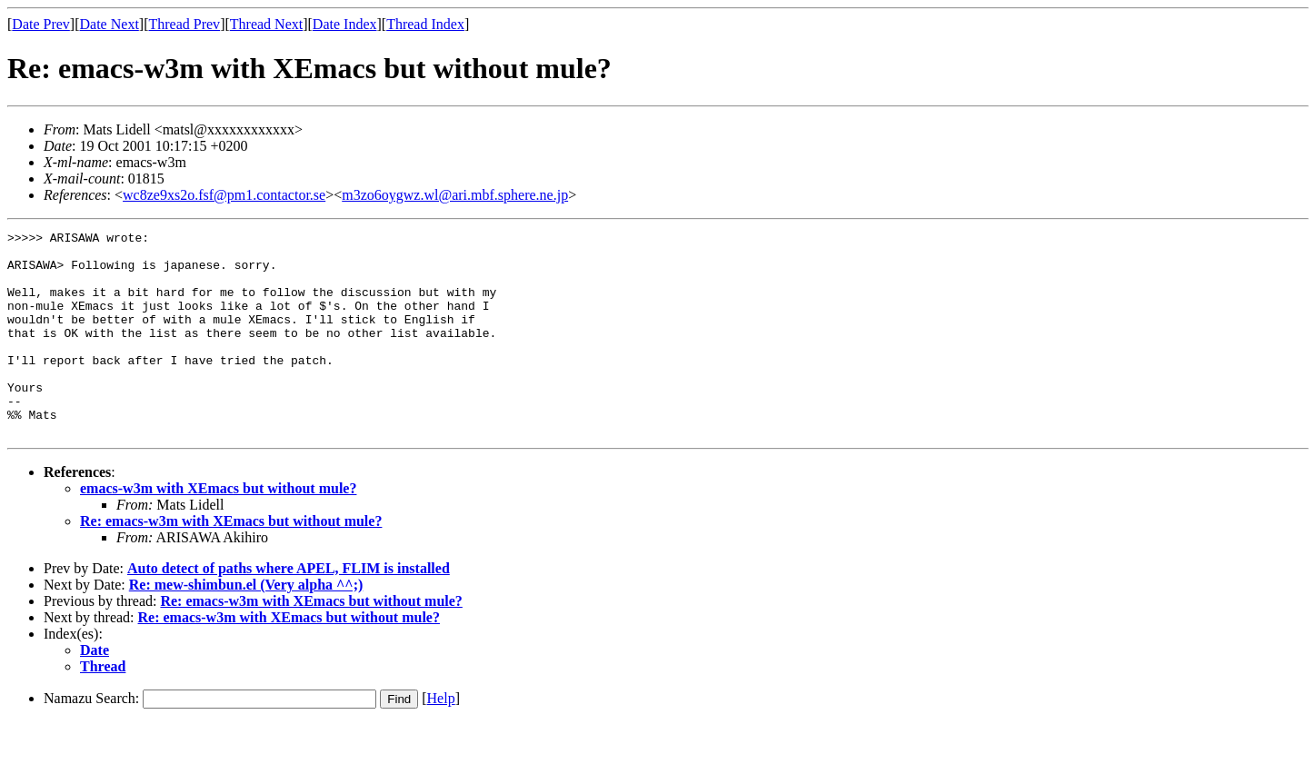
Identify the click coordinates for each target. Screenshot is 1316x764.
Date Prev (41, 24)
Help (441, 739)
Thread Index (425, 24)
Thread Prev (184, 24)
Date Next (109, 24)
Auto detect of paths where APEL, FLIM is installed (288, 609)
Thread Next (266, 24)
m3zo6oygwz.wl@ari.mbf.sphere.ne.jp (455, 195)
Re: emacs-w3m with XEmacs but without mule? (231, 562)
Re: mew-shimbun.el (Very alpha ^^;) (246, 625)
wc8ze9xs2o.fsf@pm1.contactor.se (224, 195)
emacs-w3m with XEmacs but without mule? (218, 529)
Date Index (345, 24)
